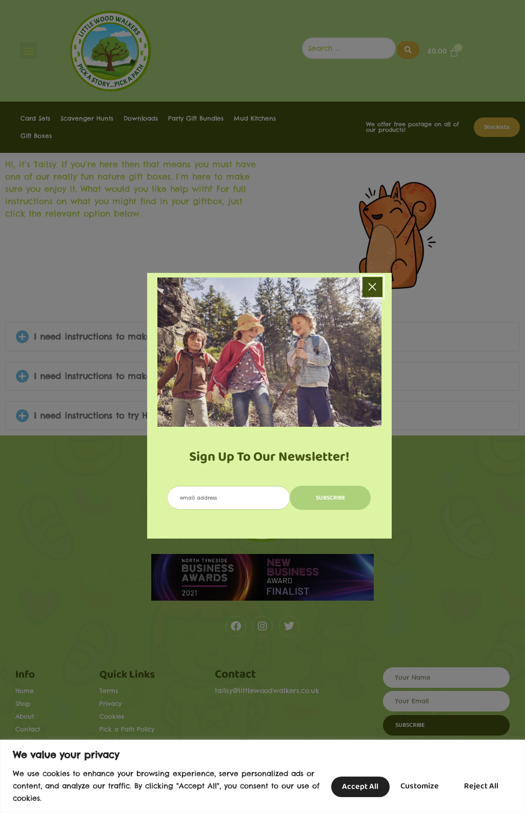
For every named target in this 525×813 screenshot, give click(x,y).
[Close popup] (372, 287)
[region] (262, 776)
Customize (345, 785)
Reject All (413, 785)
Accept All (480, 785)
